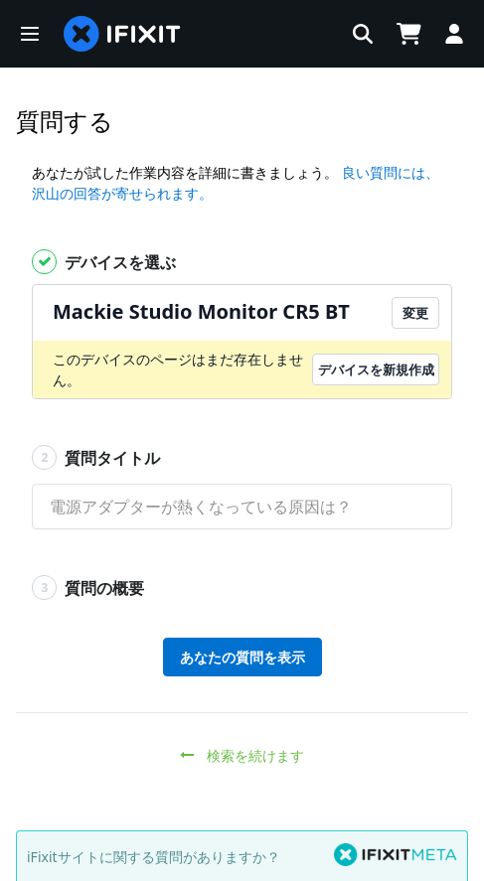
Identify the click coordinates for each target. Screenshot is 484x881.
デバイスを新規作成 (376, 369)
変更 (415, 313)
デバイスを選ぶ (104, 261)
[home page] (122, 34)
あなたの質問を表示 (242, 657)
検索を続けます (242, 755)
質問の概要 (88, 587)
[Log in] (454, 34)
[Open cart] (408, 34)
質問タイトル (96, 457)
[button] (30, 34)
